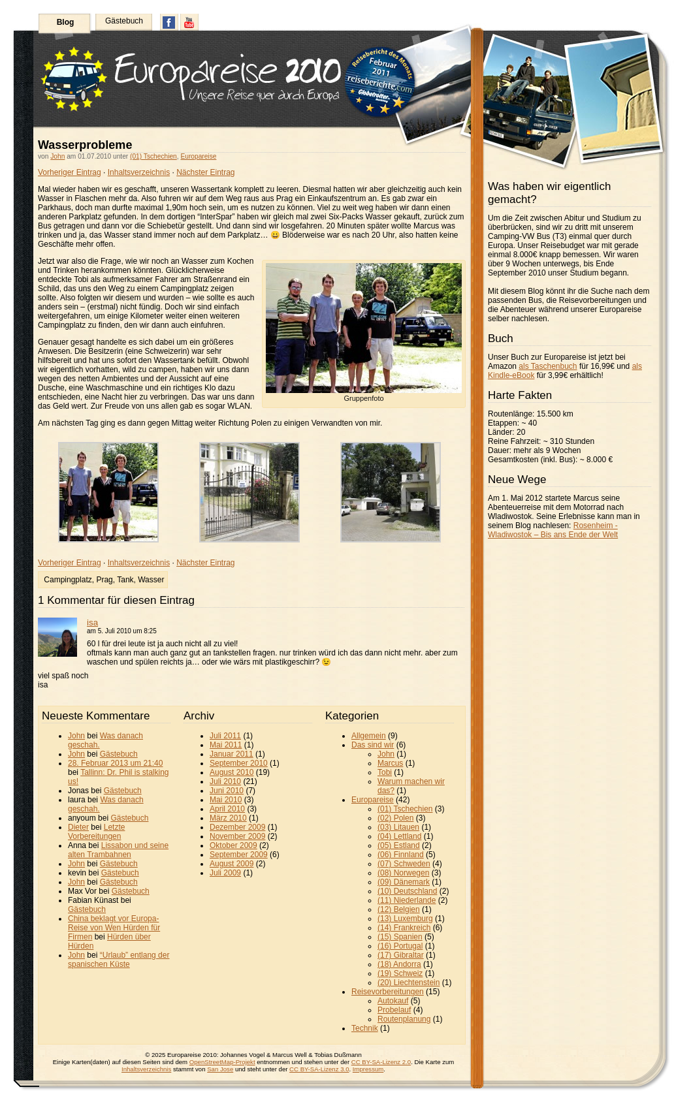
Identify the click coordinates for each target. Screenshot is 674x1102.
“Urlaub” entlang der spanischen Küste (118, 960)
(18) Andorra (399, 964)
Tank (125, 579)
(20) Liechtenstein (408, 982)
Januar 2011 (231, 754)
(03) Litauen (398, 827)
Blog (65, 22)
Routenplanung (403, 1019)
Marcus (390, 763)
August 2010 (231, 772)
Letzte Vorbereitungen (96, 832)
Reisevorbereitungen (387, 991)
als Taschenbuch (548, 366)
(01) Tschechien (153, 156)
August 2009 (231, 863)
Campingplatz (67, 579)
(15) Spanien (400, 936)
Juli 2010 (225, 781)
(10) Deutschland (407, 891)
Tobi (384, 772)
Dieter (78, 827)
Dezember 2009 (237, 827)
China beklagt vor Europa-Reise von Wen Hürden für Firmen (114, 927)
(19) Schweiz (400, 973)
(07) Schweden (403, 863)
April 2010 (227, 808)
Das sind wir (372, 744)
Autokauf (392, 1000)
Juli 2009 (225, 872)
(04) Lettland (399, 836)
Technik (364, 1028)
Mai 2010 (226, 799)
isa (92, 622)
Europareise (198, 156)
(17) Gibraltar (400, 955)
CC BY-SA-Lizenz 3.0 (319, 1069)
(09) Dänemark (403, 882)
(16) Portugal (400, 946)
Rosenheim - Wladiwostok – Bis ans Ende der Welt (553, 530)
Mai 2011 (226, 744)
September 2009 (239, 854)
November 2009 (237, 836)
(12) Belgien (398, 909)
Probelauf (394, 1010)
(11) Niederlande (406, 900)
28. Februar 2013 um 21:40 (115, 763)
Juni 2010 (227, 790)
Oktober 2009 (233, 845)
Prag (104, 579)
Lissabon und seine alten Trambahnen (118, 850)
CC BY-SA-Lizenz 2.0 (381, 1061)
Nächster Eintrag (205, 172)
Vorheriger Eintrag (69, 172)
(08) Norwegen (403, 872)
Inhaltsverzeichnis (139, 172)
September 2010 (239, 763)
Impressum (368, 1069)
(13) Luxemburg (405, 918)
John (57, 156)
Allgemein (368, 735)
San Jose (220, 1069)
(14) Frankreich (403, 927)
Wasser (151, 579)
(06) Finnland (400, 854)
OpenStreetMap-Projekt (222, 1061)
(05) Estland (398, 845)
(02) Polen (395, 818)
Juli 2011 (225, 735)
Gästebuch (124, 20)
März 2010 (228, 818)
